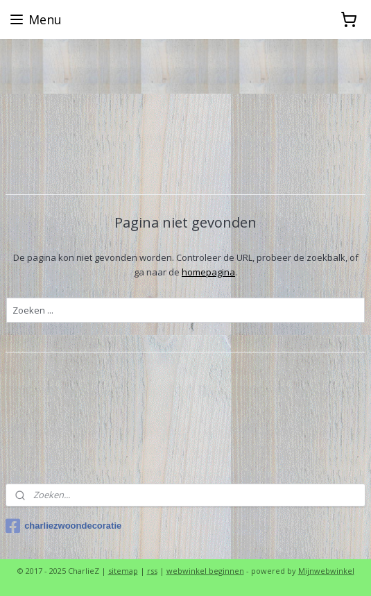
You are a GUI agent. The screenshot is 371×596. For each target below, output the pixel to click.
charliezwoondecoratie (63, 526)
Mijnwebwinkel (326, 570)
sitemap (123, 570)
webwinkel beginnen (205, 570)
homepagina (208, 272)
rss (152, 570)
